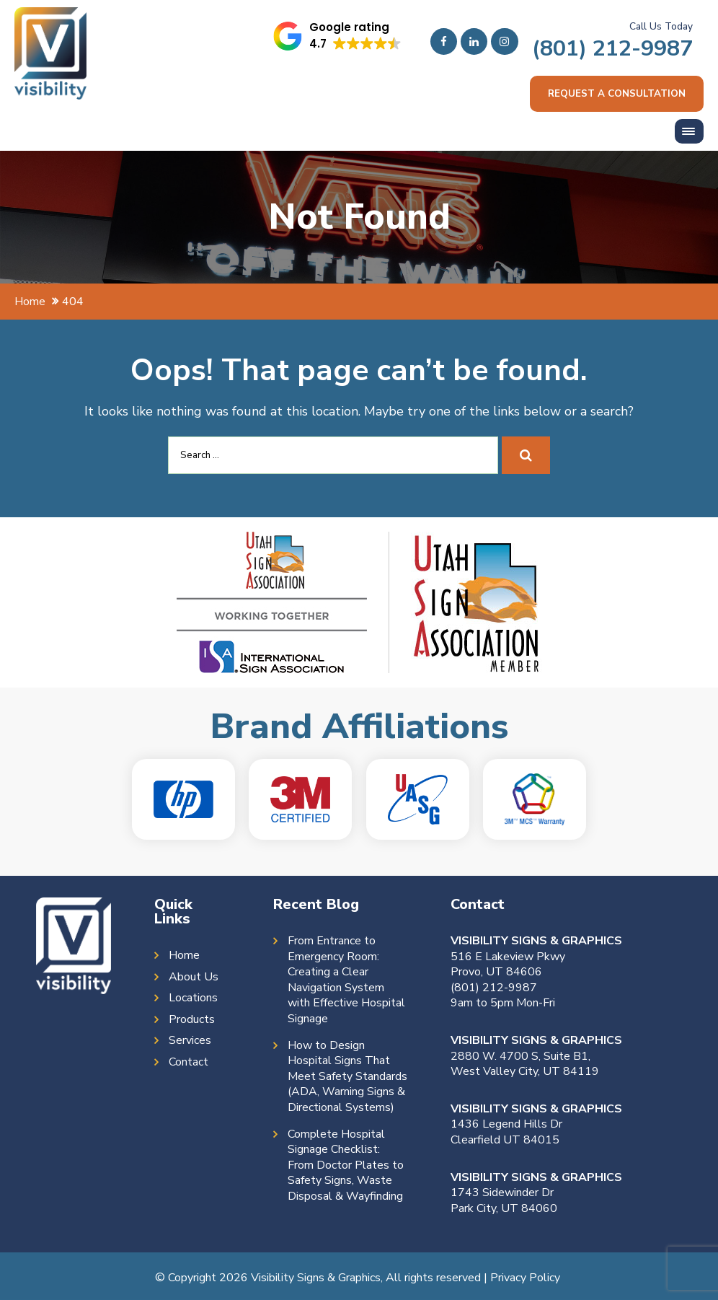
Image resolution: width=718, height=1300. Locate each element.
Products (192, 1020)
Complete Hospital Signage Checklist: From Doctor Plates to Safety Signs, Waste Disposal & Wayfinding (346, 1166)
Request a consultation (616, 94)
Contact (188, 1063)
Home (184, 956)
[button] (338, 36)
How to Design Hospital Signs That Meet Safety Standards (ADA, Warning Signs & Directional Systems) (347, 1077)
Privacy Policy (525, 1278)
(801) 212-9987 (612, 48)
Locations (193, 998)
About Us (193, 977)
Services (190, 1041)
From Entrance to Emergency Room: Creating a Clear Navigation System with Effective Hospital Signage (346, 980)
